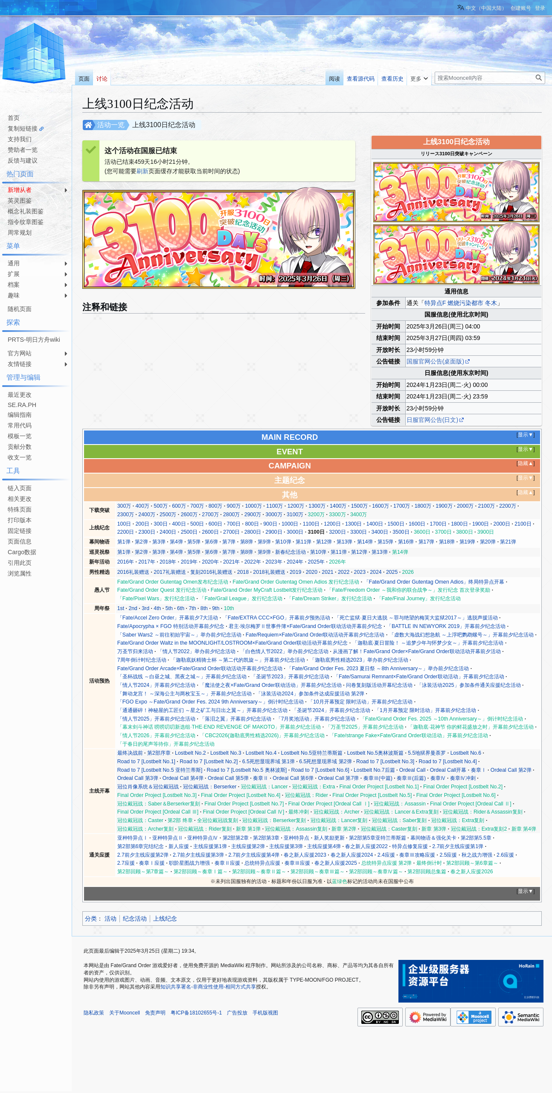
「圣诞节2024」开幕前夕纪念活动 (331, 710)
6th (180, 608)
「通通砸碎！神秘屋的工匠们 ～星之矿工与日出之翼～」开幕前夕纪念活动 (202, 710)
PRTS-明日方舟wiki (34, 339)
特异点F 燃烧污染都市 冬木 (460, 302)
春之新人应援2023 (305, 855)
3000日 (295, 532)
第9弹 (264, 542)
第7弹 (228, 542)
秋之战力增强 (477, 855)
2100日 (522, 524)
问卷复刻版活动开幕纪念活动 (379, 685)
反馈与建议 (23, 160)
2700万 (210, 514)
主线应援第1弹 (210, 846)
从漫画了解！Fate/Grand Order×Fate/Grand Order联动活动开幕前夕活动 (417, 651)
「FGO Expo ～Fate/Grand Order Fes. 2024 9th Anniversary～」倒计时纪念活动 (210, 702)
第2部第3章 (266, 838)
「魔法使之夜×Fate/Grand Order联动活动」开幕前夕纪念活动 (270, 685)
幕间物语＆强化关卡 (433, 838)
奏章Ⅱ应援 (227, 863)
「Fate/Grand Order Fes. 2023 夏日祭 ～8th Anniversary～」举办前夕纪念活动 (378, 668)
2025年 (316, 562)
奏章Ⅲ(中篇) (377, 778)
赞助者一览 (23, 149)
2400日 (168, 532)
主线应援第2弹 (248, 846)
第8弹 (246, 542)
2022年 (252, 562)
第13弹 (345, 542)
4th (157, 608)
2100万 (486, 506)
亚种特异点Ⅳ (202, 838)
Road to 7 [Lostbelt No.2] (209, 762)
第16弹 (406, 542)
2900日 (273, 532)
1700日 (438, 524)
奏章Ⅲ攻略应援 (417, 855)
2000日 (502, 524)
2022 (343, 572)
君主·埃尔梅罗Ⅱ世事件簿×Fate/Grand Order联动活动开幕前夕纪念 (305, 626)
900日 (270, 524)
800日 (252, 524)
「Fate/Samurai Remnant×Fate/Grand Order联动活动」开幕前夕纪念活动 (419, 677)
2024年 (295, 562)
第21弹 (508, 542)
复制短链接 (23, 128)
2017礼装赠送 (170, 572)
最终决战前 (130, 753)
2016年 (125, 562)
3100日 (316, 532)
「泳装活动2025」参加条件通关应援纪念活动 (468, 685)
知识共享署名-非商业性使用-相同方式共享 (208, 987)
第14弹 (365, 542)
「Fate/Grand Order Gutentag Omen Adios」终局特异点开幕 (434, 582)
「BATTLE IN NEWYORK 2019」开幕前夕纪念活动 (446, 626)
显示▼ (525, 435)
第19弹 (467, 542)
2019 (295, 572)
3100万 (295, 514)
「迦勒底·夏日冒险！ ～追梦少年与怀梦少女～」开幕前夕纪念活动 (428, 643)
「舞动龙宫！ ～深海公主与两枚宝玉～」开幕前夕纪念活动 (184, 694)
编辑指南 (20, 414)
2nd (132, 608)
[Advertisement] (34, 707)
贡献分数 (20, 446)
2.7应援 (126, 863)
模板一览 (20, 436)
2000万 (465, 506)
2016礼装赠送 (133, 572)
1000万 (253, 506)
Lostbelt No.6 (466, 753)
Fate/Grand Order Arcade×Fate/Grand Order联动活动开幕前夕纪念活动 (199, 668)
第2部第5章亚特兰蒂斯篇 (377, 838)
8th (204, 608)
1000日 (290, 524)
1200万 (296, 506)
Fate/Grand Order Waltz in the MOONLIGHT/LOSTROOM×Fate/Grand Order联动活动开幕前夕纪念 (232, 643)
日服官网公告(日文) (432, 419)
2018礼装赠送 (269, 572)
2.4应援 (386, 855)
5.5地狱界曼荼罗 (427, 753)
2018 (243, 572)
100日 (124, 524)
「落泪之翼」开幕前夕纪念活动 (235, 719)
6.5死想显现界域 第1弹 (268, 762)
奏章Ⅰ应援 (152, 863)
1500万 (359, 506)
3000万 (273, 514)
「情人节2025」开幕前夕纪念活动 (156, 719)
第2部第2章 (236, 838)
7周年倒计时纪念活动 (141, 660)
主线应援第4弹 (324, 846)
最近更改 (20, 394)
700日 (234, 524)
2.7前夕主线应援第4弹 (253, 855)
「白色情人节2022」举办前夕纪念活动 (284, 651)
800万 (216, 506)
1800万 (423, 506)
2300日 (146, 532)
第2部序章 (159, 753)
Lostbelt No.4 (261, 753)
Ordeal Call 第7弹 (338, 778)
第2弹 (141, 542)
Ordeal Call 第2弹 (511, 770)
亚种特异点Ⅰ (132, 838)
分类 (91, 918)
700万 (197, 506)
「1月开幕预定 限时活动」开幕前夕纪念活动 (425, 710)
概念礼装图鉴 (26, 211)
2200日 (125, 532)
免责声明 (155, 1013)
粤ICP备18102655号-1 (196, 1013)
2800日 (252, 532)
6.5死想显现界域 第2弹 (325, 762)
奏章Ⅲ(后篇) (411, 778)
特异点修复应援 (410, 846)
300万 (124, 506)
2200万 (507, 506)
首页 (14, 117)
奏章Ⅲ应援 (297, 863)
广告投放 (237, 1013)
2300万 (125, 514)
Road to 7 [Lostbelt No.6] (320, 770)
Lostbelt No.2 (190, 753)
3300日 (358, 532)
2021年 (231, 562)
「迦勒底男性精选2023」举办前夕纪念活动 (359, 660)
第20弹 (488, 542)
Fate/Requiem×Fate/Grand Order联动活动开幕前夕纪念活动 (315, 635)
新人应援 (179, 846)
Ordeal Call (412, 770)
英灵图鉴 (20, 200)
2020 (311, 572)
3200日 (337, 532)
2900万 (252, 514)
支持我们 (20, 139)
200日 (143, 524)
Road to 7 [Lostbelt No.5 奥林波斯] (247, 770)
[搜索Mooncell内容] (490, 78)
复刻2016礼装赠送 (211, 572)
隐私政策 (94, 1013)
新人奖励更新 (329, 838)
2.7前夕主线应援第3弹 (198, 855)
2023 (360, 572)
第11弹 (304, 542)
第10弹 (283, 542)
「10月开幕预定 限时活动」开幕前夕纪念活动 (360, 702)
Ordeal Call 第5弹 (228, 778)
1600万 (380, 506)
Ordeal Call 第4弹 (183, 778)
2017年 (146, 562)
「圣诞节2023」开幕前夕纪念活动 (290, 677)
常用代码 (20, 425)
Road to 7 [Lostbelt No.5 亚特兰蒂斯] (160, 770)
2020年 (210, 562)
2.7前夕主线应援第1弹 (457, 846)
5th (169, 608)
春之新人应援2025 (335, 863)
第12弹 (324, 542)
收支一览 (20, 457)
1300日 (353, 524)
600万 (179, 506)
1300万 (316, 506)
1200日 (332, 524)
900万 (234, 506)
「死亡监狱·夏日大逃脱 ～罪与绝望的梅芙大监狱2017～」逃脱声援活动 (415, 618)
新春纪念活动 (290, 552)
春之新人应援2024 (352, 855)
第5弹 (193, 542)
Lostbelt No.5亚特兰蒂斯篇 (312, 753)
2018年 (168, 562)
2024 (375, 572)
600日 (216, 524)
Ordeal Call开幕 (448, 770)
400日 (179, 524)
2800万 (231, 514)
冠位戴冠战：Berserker (209, 787)
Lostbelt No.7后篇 (374, 770)
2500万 (168, 514)
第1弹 (124, 542)
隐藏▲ (525, 463)
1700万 (401, 506)
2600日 (210, 532)
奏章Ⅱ (260, 778)
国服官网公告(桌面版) (435, 361)
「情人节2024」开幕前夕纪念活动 (156, 685)
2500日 (189, 532)
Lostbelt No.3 (225, 753)
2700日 (231, 532)
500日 (197, 524)
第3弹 (159, 542)
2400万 (146, 514)
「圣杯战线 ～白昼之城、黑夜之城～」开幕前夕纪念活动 (182, 677)
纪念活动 (135, 918)
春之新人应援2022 (366, 846)
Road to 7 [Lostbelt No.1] (146, 762)
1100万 (274, 506)
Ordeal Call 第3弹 (137, 778)
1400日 (374, 524)
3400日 (380, 532)
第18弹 (447, 542)
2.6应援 (505, 855)
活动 (110, 918)
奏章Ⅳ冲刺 (463, 778)
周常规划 (20, 232)
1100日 (311, 524)
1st (120, 608)
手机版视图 (265, 1013)
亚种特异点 (296, 838)
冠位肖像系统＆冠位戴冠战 (148, 787)
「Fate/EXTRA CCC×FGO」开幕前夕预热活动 (276, 618)
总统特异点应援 (262, 863)
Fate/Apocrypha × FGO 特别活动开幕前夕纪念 (170, 626)
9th (215, 608)
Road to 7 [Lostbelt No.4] (447, 762)
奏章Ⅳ (438, 778)
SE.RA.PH (22, 404)
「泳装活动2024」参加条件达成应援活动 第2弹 (310, 694)
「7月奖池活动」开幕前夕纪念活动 (316, 719)
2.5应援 (448, 855)
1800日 (459, 524)
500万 (161, 506)
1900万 (444, 506)
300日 (161, 524)
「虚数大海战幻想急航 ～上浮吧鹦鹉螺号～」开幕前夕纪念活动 (461, 635)
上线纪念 (165, 918)
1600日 (417, 524)
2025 (392, 572)
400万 (143, 506)
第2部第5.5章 (476, 838)
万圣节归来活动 (135, 651)
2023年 (273, 562)
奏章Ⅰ (478, 770)
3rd (145, 608)
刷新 (142, 171)
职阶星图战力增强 (189, 863)
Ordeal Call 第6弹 (293, 778)
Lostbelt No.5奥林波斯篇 (375, 753)
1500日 (395, 524)
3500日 (400, 532)
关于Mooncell (124, 1013)
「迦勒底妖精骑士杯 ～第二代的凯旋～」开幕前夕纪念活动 (238, 660)
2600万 (189, 514)
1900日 (480, 524)
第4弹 (176, 542)
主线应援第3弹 (286, 846)
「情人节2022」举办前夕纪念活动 (196, 651)
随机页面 (20, 308)
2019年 (189, 562)
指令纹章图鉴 (26, 221)
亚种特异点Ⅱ (167, 838)
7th (192, 608)
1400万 (338, 506)
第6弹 (211, 542)
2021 (327, 572)
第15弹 (386, 542)
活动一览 (111, 124)
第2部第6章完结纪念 (140, 846)
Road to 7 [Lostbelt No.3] (385, 762)
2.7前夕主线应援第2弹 (143, 855)
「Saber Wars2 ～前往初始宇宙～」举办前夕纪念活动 (179, 635)
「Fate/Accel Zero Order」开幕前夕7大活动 (167, 618)
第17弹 (426, 542)
